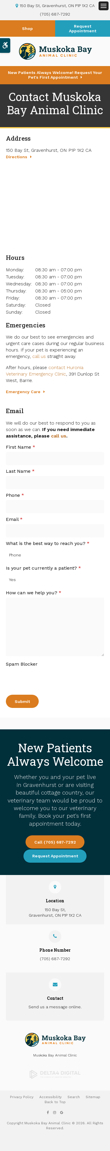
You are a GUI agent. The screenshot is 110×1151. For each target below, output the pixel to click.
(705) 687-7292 (55, 14)
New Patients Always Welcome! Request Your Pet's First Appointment (55, 75)
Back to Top (55, 1102)
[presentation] (40, 677)
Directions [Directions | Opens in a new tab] (16, 156)
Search (73, 1097)
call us (39, 356)
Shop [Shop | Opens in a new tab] (27, 28)
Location (55, 900)
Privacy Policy (21, 1097)
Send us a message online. (55, 1006)
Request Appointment (82, 28)
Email (14, 519)
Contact (55, 998)
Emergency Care (23, 391)
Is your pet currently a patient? (43, 568)
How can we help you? (33, 592)
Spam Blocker (22, 664)
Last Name (20, 471)
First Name (20, 447)
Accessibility (50, 1097)
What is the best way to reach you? (47, 543)
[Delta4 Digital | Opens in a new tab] (55, 1074)
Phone (15, 495)
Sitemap (93, 1097)
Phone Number (55, 950)
